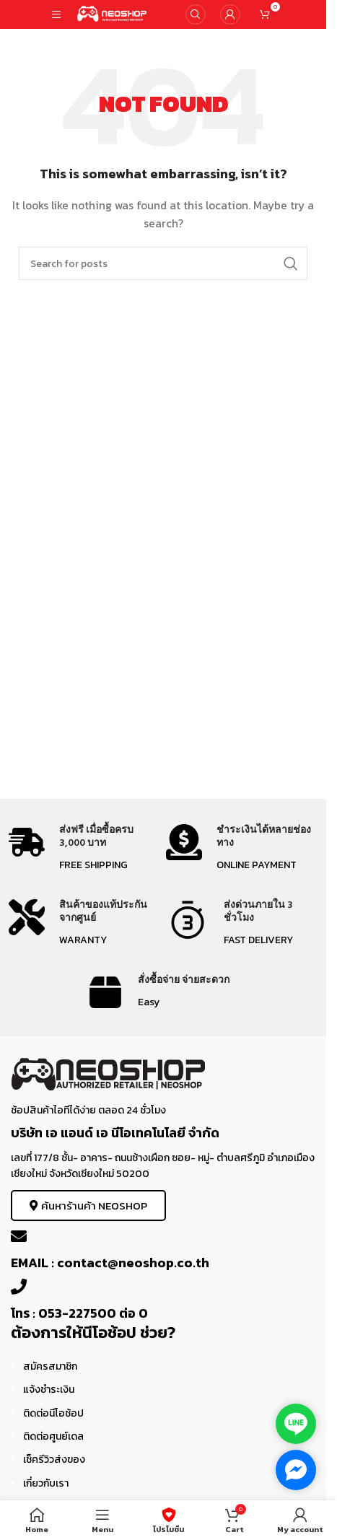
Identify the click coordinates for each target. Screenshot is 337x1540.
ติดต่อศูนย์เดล (53, 1436)
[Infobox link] (84, 849)
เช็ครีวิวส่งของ (54, 1459)
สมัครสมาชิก (50, 1366)
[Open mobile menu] (56, 14)
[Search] (195, 14)
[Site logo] (112, 13)
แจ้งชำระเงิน (48, 1389)
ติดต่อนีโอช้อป (53, 1413)
